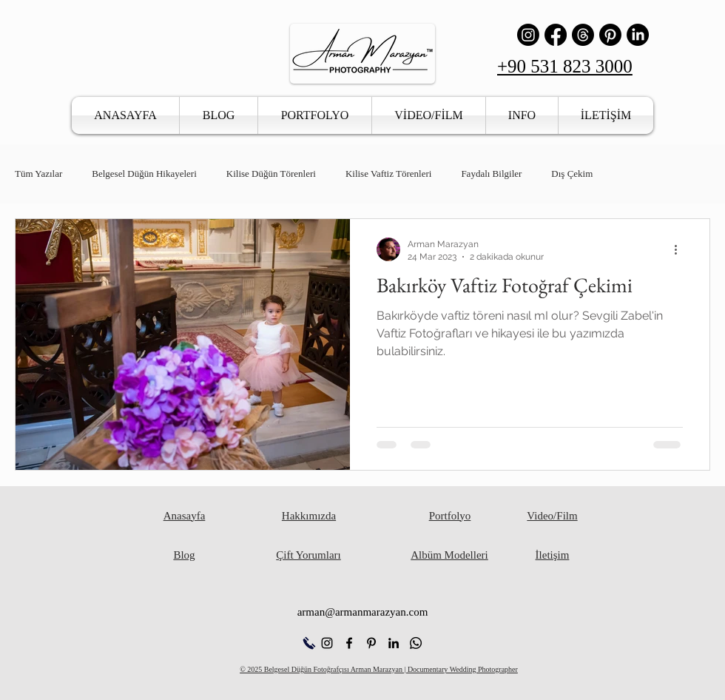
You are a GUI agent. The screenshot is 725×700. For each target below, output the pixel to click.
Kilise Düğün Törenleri (271, 173)
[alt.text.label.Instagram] (327, 643)
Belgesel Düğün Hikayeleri (144, 173)
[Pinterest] (610, 35)
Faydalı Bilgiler (491, 173)
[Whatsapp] (415, 643)
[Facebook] (555, 35)
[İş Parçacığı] (583, 35)
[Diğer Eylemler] (680, 249)
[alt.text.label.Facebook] (349, 643)
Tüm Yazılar (38, 173)
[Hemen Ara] (309, 643)
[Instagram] (528, 35)
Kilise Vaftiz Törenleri (388, 173)
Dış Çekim (572, 173)
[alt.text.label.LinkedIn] (393, 643)
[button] (314, 115)
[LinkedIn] (638, 35)
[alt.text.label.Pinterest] (371, 643)
